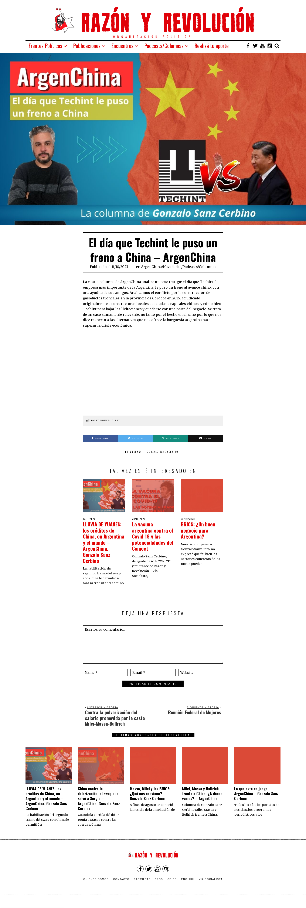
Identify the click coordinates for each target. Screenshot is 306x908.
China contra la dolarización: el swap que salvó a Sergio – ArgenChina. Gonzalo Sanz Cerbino (99, 804)
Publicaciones (87, 45)
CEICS (172, 885)
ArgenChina (151, 267)
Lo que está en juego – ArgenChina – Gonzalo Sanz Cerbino (256, 799)
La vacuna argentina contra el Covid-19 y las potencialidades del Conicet (151, 536)
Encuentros (122, 45)
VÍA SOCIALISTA (211, 885)
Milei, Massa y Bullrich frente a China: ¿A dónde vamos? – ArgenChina (202, 799)
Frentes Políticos (45, 45)
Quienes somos (96, 885)
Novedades (172, 267)
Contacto (121, 885)
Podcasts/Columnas (164, 45)
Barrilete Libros (148, 885)
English (187, 885)
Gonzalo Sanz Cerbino (162, 451)
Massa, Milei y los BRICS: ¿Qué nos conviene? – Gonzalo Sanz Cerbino (150, 799)
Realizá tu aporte (211, 45)
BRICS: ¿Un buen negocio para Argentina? (200, 530)
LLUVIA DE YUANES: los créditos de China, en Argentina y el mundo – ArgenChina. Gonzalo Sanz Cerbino (103, 545)
